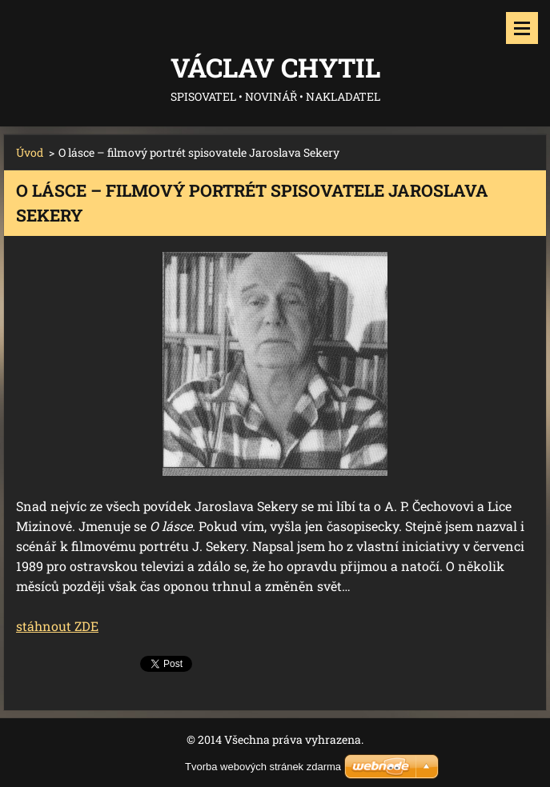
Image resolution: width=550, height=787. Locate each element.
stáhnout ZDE (57, 625)
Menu (522, 28)
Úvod (29, 152)
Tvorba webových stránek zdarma (263, 767)
